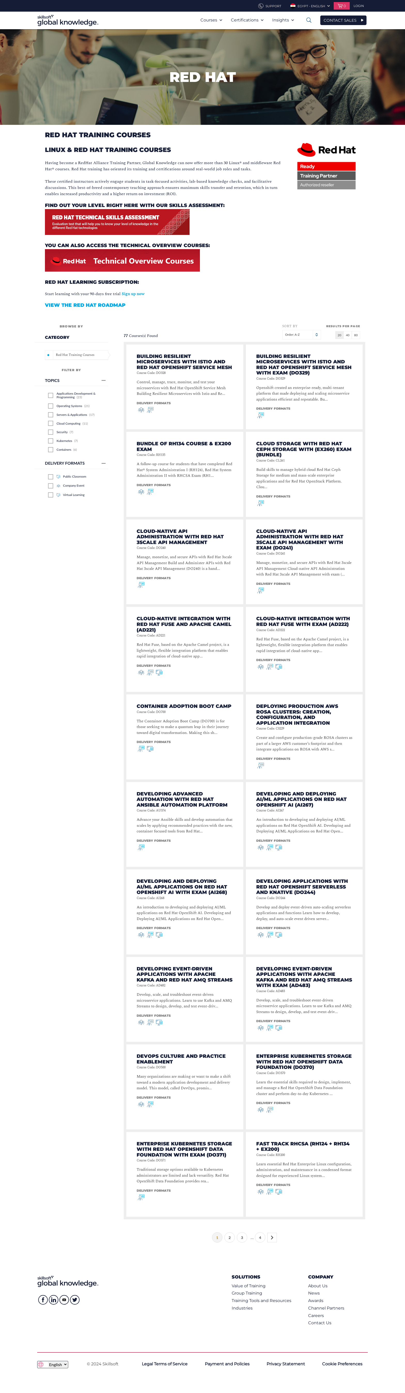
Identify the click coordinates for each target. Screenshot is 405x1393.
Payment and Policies (227, 1363)
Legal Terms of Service (165, 1363)
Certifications (247, 20)
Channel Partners (326, 1308)
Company (320, 1277)
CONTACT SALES (340, 20)
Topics (75, 380)
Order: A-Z (301, 334)
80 (356, 335)
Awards (315, 1300)
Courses (211, 20)
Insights (283, 20)
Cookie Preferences (342, 1363)
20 (339, 335)
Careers (316, 1315)
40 (347, 335)
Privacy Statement (286, 1363)
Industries (242, 1308)
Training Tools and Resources (261, 1300)
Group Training (247, 1293)
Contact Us (319, 1322)
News (314, 1293)
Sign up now (133, 294)
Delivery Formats (75, 463)
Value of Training (249, 1285)
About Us (318, 1285)
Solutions (246, 1277)
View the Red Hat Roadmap (85, 305)
